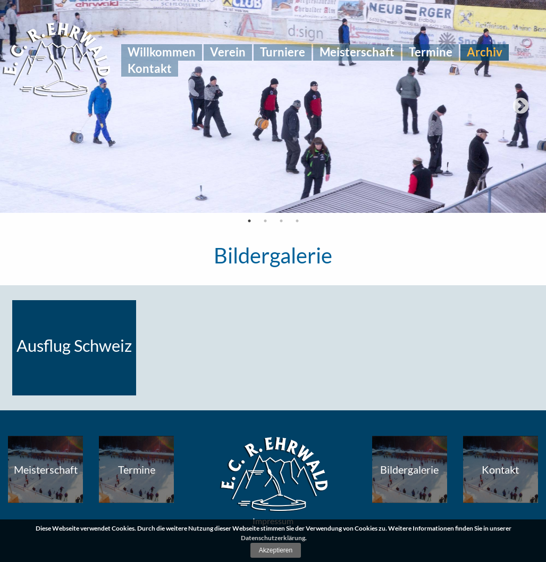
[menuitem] (161, 52)
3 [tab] (281, 221)
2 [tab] (265, 221)
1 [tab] (249, 221)
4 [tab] (297, 221)
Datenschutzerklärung (273, 538)
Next (520, 106)
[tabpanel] (273, 106)
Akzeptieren (275, 550)
